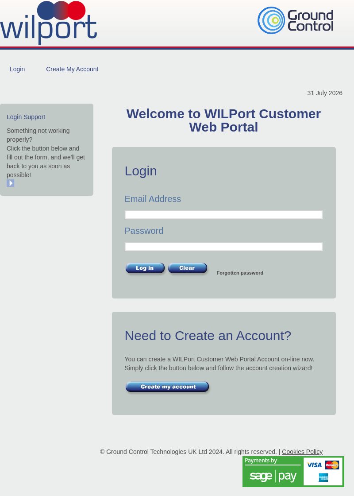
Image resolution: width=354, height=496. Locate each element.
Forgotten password (240, 272)
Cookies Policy (302, 451)
